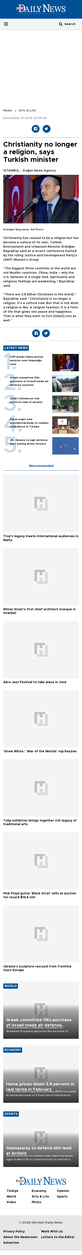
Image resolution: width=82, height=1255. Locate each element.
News (7, 110)
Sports (62, 1196)
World (11, 1196)
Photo (36, 1202)
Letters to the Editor (58, 1237)
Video (11, 1202)
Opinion (63, 1191)
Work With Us (52, 1231)
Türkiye (12, 1191)
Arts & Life (27, 110)
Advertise (11, 1242)
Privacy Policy (14, 1231)
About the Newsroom (20, 1237)
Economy (39, 1191)
